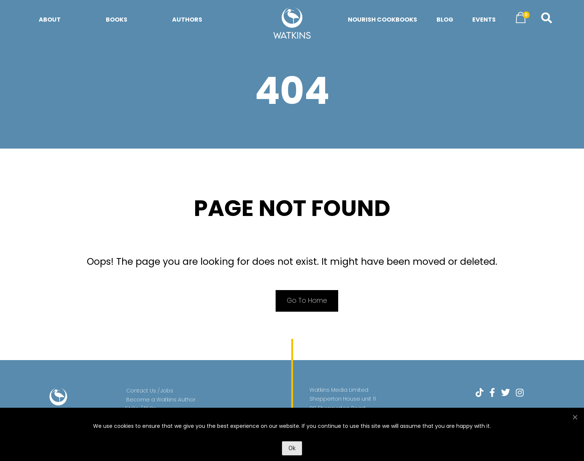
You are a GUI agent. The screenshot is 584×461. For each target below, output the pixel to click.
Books (116, 19)
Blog (445, 19)
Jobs (167, 391)
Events (484, 19)
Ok (291, 448)
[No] (574, 417)
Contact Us (141, 391)
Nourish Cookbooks (382, 19)
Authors (187, 19)
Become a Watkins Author (161, 400)
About (50, 19)
